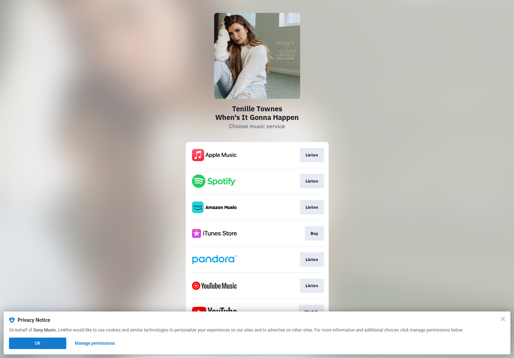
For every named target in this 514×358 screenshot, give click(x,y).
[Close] (503, 319)
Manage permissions (95, 343)
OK (37, 343)
